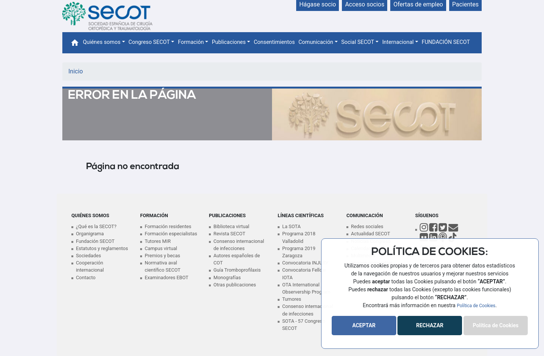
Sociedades (88, 255)
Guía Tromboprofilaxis (237, 270)
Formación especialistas (171, 233)
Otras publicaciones (234, 285)
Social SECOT (357, 42)
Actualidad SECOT (370, 233)
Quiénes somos (101, 42)
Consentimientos (274, 42)
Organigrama (90, 233)
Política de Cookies (476, 305)
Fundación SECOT (95, 241)
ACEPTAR (364, 325)
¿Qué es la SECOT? (96, 226)
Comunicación (315, 42)
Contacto (86, 277)
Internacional (398, 42)
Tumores (291, 299)
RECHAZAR (429, 325)
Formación (191, 42)
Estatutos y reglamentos (102, 248)
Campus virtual (161, 248)
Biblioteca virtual (231, 226)
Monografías (227, 277)
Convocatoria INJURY (305, 263)
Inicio (75, 71)
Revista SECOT (229, 233)
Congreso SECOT (149, 42)
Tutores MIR (158, 241)
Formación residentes (168, 226)
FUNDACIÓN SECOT (446, 42)
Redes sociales (367, 226)
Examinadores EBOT (167, 277)
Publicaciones (229, 42)
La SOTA (291, 226)
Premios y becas (162, 255)
